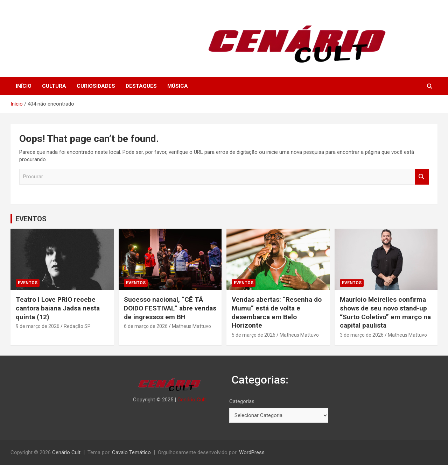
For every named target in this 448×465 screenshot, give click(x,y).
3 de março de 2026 (362, 335)
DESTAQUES (141, 86)
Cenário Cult (191, 399)
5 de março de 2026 (253, 335)
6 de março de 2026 (146, 326)
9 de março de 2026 (37, 326)
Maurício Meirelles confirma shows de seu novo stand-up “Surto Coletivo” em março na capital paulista (385, 312)
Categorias (241, 401)
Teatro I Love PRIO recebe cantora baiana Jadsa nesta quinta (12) (58, 308)
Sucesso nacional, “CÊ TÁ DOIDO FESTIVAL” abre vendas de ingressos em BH (170, 308)
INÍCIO (23, 86)
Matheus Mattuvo (191, 326)
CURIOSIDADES (96, 86)
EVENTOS (31, 219)
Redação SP (77, 326)
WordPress (252, 452)
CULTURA (54, 86)
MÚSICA (177, 86)
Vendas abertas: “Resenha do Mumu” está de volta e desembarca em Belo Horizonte (277, 312)
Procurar (422, 177)
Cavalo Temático (131, 452)
